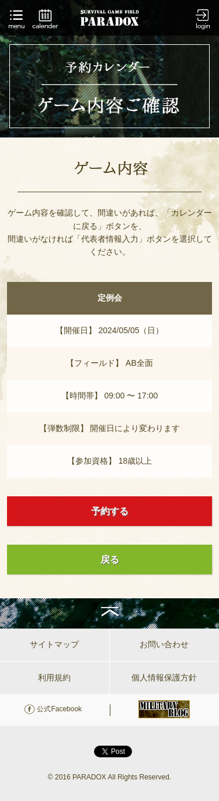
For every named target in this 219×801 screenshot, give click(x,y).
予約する (109, 511)
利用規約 (54, 677)
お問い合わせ (164, 644)
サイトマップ (54, 644)
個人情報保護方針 (164, 677)
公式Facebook (59, 709)
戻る (109, 559)
